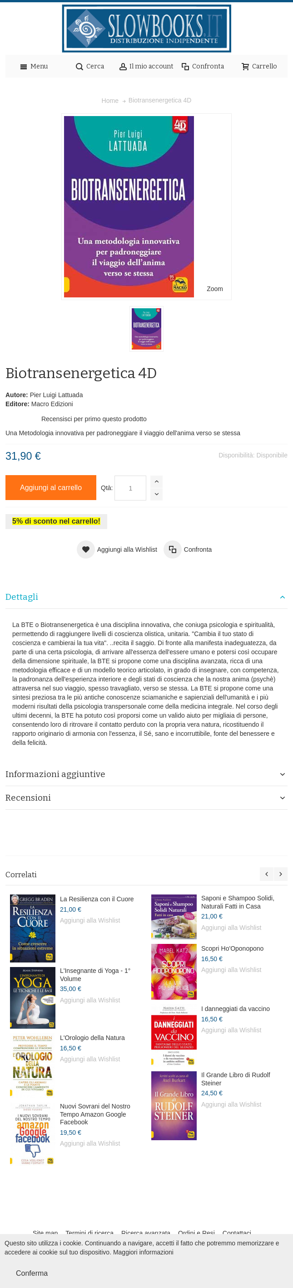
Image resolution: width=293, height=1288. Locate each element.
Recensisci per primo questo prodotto (94, 419)
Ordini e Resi (196, 1233)
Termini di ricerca (89, 1233)
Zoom (215, 288)
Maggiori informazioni (143, 1252)
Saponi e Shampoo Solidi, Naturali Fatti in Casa (237, 902)
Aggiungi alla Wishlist (90, 920)
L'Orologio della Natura (92, 1037)
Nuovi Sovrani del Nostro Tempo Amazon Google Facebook (95, 1114)
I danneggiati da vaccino (235, 1008)
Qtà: (107, 487)
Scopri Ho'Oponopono (232, 948)
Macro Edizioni (52, 404)
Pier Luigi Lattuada (56, 395)
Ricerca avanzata (145, 1233)
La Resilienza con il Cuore (97, 899)
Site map (45, 1233)
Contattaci (237, 1233)
